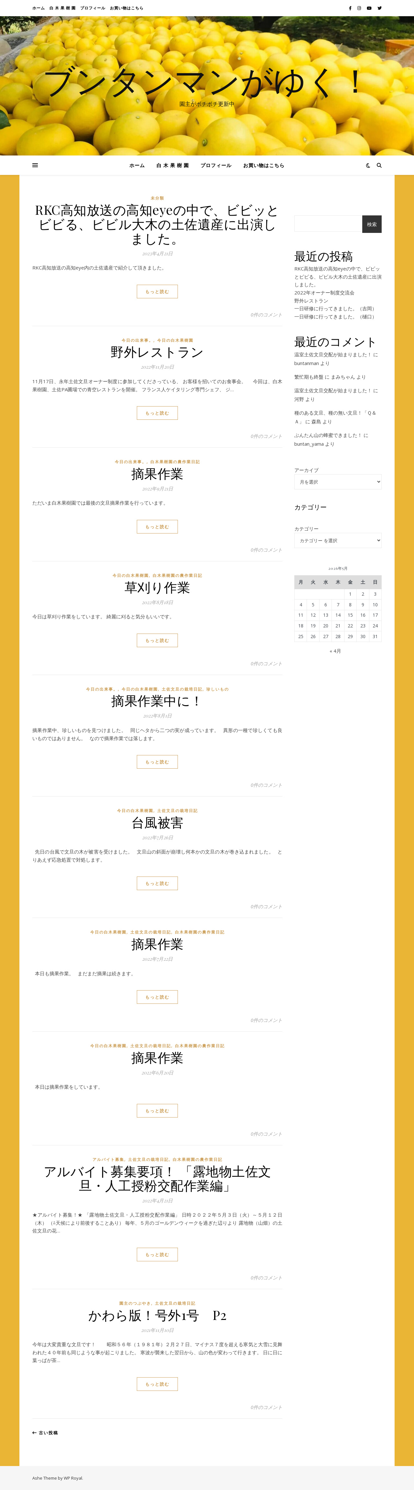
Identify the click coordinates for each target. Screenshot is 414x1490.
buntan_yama (309, 444)
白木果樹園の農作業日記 (175, 461)
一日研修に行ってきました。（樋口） (335, 316)
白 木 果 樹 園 (62, 8)
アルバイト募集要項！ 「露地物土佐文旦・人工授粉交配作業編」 (157, 1178)
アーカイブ (306, 470)
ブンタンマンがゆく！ (207, 80)
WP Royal (73, 1478)
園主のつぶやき (135, 1303)
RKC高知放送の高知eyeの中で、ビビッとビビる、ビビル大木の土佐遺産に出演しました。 (157, 223)
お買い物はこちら (127, 8)
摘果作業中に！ (157, 700)
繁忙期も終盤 (308, 376)
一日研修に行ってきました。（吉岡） (335, 308)
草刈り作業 (158, 586)
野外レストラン (157, 351)
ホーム (38, 8)
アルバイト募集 (108, 1159)
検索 (372, 224)
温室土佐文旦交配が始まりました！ (333, 354)
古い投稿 (45, 1433)
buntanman (306, 363)
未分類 (157, 198)
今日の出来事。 (137, 340)
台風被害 (157, 822)
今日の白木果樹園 (175, 340)
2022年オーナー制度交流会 (324, 292)
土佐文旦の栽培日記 (182, 689)
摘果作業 (157, 473)
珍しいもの (217, 689)
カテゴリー (306, 528)
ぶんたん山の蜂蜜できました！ (328, 435)
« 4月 (335, 651)
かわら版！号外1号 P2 (157, 1314)
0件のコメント (266, 314)
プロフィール (92, 8)
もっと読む (157, 291)
